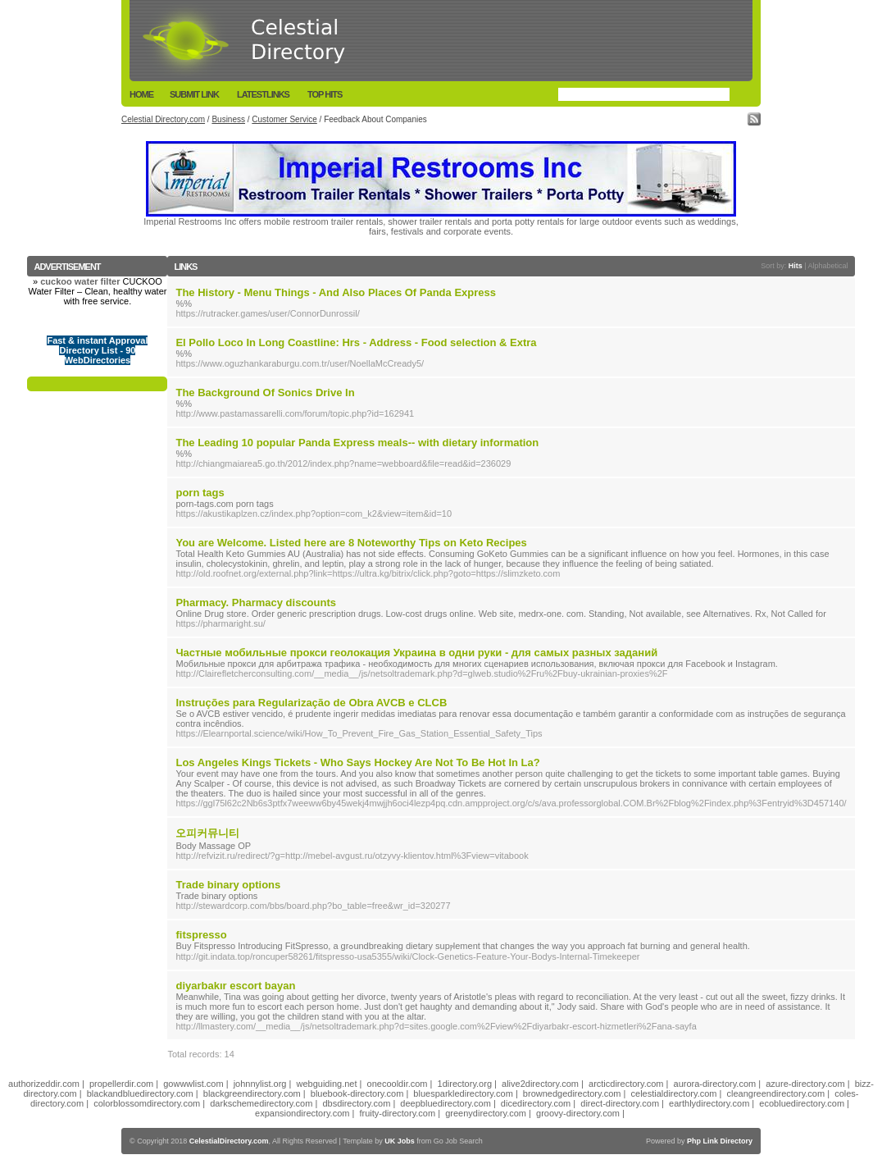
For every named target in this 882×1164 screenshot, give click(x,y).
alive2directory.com (540, 1084)
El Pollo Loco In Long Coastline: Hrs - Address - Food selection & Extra (355, 342)
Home (141, 94)
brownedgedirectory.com (572, 1093)
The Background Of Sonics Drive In (264, 392)
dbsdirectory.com (356, 1103)
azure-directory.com (805, 1084)
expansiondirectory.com (302, 1113)
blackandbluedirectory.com (140, 1093)
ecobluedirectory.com (801, 1103)
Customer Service (284, 119)
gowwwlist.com (193, 1084)
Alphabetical (828, 266)
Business (228, 119)
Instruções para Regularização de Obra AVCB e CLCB (311, 702)
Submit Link (194, 94)
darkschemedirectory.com (261, 1103)
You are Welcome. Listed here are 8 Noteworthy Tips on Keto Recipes (350, 542)
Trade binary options (227, 885)
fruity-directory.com (397, 1113)
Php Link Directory (719, 1141)
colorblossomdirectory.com (146, 1103)
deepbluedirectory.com (445, 1103)
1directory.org (465, 1084)
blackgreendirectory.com (252, 1093)
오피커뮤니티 (207, 833)
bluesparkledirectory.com (462, 1093)
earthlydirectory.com (709, 1103)
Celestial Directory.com (163, 119)
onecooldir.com (397, 1084)
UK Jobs (399, 1141)
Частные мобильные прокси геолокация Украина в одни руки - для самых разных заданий (416, 652)
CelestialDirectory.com (229, 1141)
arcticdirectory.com (626, 1084)
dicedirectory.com (536, 1103)
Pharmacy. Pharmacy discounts (255, 602)
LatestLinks (263, 94)
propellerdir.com (121, 1084)
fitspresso (200, 935)
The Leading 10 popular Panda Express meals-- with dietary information (357, 442)
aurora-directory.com (715, 1084)
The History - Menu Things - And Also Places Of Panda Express (335, 292)
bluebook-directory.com (357, 1093)
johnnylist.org (260, 1084)
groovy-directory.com (578, 1113)
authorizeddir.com (44, 1084)
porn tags (199, 492)
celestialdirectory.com (674, 1093)
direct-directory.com (619, 1103)
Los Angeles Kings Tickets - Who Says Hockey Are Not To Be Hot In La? (357, 762)
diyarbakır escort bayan (235, 985)
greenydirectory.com (485, 1113)
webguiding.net (327, 1084)
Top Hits (324, 94)
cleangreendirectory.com (776, 1093)
